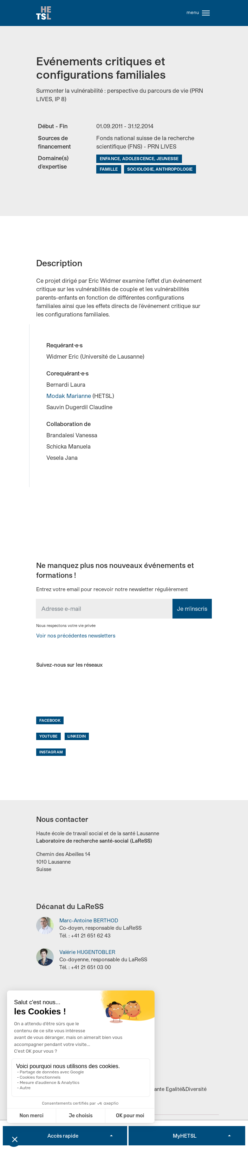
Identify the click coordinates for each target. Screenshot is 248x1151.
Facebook (50, 721)
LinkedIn (76, 736)
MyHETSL (184, 1136)
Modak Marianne (69, 396)
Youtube (48, 736)
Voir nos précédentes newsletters (75, 636)
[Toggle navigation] (206, 13)
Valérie (87, 953)
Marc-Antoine (88, 921)
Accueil (44, 13)
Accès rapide (62, 1136)
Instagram (51, 753)
